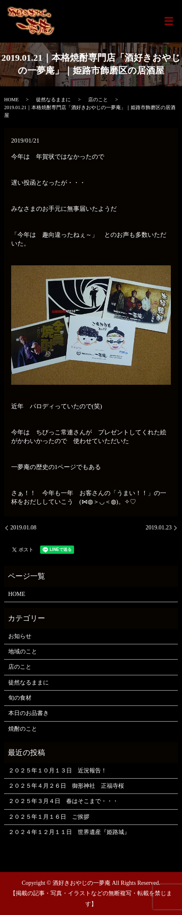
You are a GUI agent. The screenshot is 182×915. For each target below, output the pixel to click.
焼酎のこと (22, 729)
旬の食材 (19, 698)
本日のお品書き (28, 713)
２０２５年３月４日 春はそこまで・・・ (63, 801)
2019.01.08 (23, 527)
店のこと (98, 99)
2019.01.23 (159, 527)
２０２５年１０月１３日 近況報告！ (57, 770)
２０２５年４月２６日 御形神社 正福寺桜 (66, 786)
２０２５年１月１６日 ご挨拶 (48, 817)
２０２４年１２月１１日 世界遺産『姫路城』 (69, 832)
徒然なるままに (53, 99)
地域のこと (22, 651)
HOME (11, 99)
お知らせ (19, 636)
